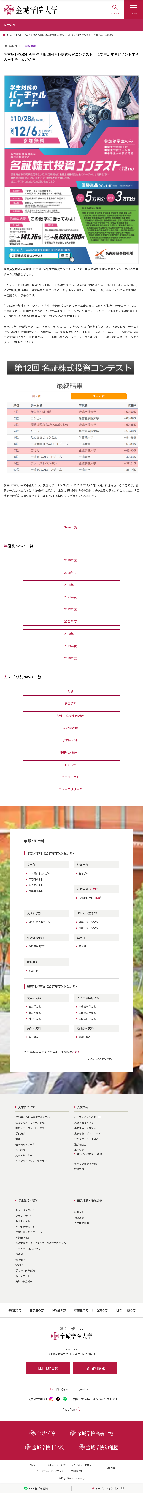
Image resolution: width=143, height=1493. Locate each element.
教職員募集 (77, 1470)
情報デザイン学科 (88, 928)
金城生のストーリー (26, 1221)
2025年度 (70, 572)
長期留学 (20, 1254)
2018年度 (70, 658)
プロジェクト (70, 777)
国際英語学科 (36, 879)
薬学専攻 (33, 1037)
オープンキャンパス (85, 1117)
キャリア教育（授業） (86, 1163)
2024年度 (70, 584)
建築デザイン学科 (88, 922)
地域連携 (79, 1217)
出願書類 (48, 1368)
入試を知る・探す (84, 1122)
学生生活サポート (25, 1226)
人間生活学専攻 (87, 1018)
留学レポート (22, 1276)
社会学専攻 (35, 1018)
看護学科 (33, 970)
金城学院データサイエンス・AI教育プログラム (40, 1243)
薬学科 (82, 946)
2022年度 (70, 609)
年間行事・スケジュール (28, 1232)
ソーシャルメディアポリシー (51, 1470)
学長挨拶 (20, 1133)
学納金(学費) (22, 1237)
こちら (76, 1052)
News (18, 34)
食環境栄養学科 (37, 946)
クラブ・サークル (25, 1216)
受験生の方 (14, 1310)
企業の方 (102, 1310)
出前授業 (79, 1150)
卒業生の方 (81, 1310)
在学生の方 (37, 1310)
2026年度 (70, 560)
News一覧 (70, 527)
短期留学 (20, 1259)
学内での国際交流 (25, 1270)
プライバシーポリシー (82, 1465)
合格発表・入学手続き (86, 1139)
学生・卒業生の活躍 (70, 716)
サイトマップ (33, 1465)
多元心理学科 (90, 897)
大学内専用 (111, 1467)
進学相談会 (80, 1144)
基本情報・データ (25, 1144)
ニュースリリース (70, 789)
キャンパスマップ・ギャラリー (32, 1160)
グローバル (70, 740)
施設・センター (23, 1155)
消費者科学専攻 (87, 1006)
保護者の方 (59, 1310)
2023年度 (70, 597)
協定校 (19, 1265)
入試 (70, 691)
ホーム (9, 34)
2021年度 (70, 621)
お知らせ (70, 764)
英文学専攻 (35, 1012)
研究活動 (70, 703)
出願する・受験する (85, 1128)
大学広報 (20, 1150)
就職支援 (79, 1169)
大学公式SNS (36, 1399)
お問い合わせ (59, 1389)
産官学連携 (70, 728)
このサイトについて (55, 1465)
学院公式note (81, 1399)
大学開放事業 (81, 1223)
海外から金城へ (23, 1281)
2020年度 (70, 633)
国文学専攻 (35, 1006)
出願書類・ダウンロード (87, 1133)
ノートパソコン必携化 (27, 1248)
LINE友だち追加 (36, 1488)
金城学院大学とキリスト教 (30, 1122)
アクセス (81, 1389)
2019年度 (70, 646)
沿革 (17, 1139)
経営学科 (83, 873)
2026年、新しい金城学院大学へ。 (33, 1117)
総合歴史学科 (36, 885)
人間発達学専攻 (87, 1012)
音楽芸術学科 (36, 891)
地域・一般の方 (126, 1310)
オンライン (104, 1399)
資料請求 (95, 1368)
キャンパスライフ (25, 1210)
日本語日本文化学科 (39, 873)
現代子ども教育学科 (39, 922)
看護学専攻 (85, 1037)
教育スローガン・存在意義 (30, 1128)
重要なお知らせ (70, 752)
